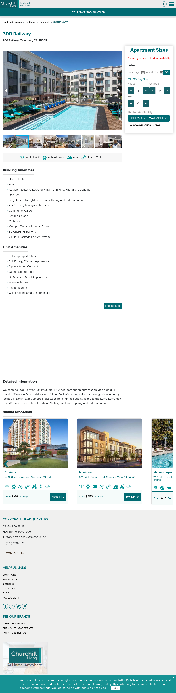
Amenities (9, 588)
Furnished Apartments (18, 628)
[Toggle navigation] (171, 4)
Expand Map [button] (113, 306)
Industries (10, 579)
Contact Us (14, 553)
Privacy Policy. (102, 684)
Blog (6, 593)
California (31, 22)
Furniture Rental (14, 633)
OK (116, 688)
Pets (130, 96)
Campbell (44, 22)
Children (154, 83)
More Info (58, 496)
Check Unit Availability (149, 118)
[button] (6, 90)
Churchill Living (14, 623)
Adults (131, 83)
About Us (9, 584)
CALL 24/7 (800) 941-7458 (88, 12)
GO (167, 72)
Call (139, 125)
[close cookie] (173, 677)
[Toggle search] (164, 4)
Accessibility (11, 598)
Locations (9, 575)
